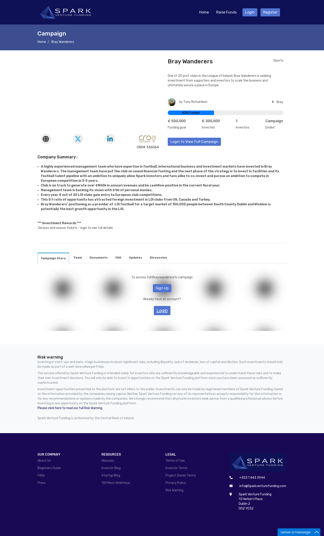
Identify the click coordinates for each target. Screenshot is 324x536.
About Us (44, 461)
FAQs (41, 475)
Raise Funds (226, 12)
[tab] (53, 258)
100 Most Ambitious (115, 483)
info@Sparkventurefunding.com (262, 486)
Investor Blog (111, 468)
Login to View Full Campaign (194, 142)
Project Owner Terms (180, 475)
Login (250, 12)
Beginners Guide (49, 468)
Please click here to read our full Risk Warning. (70, 408)
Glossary (107, 461)
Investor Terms (176, 468)
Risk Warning (174, 490)
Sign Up (162, 288)
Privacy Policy (175, 483)
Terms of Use (175, 461)
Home (204, 12)
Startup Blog (110, 475)
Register (270, 12)
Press (41, 483)
